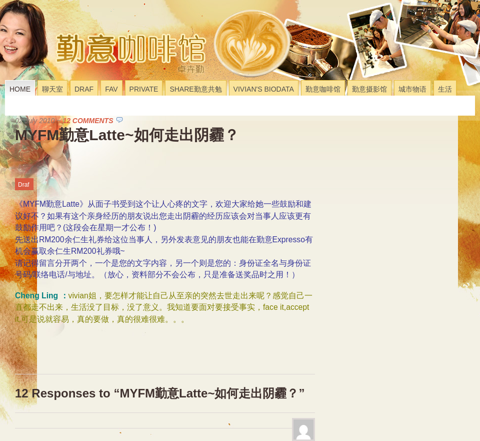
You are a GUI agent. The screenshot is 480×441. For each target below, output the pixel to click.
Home (20, 89)
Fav (111, 89)
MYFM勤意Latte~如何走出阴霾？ (127, 135)
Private (144, 89)
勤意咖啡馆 (323, 89)
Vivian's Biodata (264, 89)
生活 (445, 89)
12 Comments (87, 121)
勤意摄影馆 (369, 89)
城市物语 (412, 89)
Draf (84, 89)
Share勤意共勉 (196, 89)
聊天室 (52, 89)
